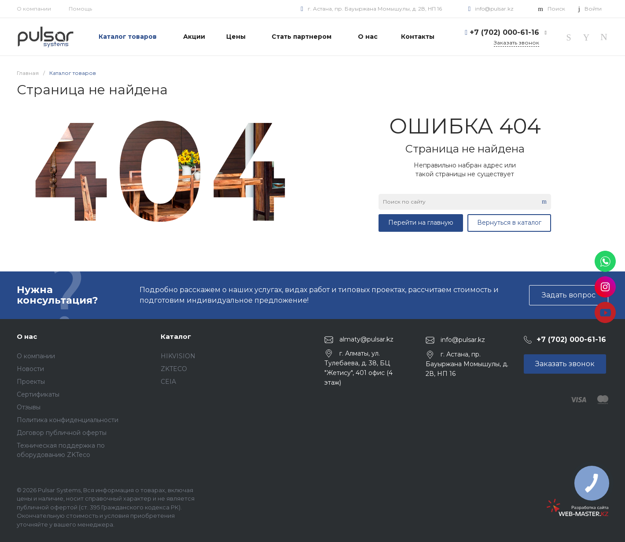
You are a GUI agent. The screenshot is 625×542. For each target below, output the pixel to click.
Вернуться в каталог (509, 222)
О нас (27, 336)
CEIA (168, 382)
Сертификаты (38, 394)
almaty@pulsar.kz (366, 339)
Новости (30, 369)
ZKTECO (174, 369)
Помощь (80, 8)
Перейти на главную (420, 222)
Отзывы (28, 407)
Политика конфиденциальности (67, 420)
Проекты (31, 382)
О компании (34, 8)
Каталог (176, 336)
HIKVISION (178, 356)
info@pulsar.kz (494, 8)
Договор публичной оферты (62, 433)
